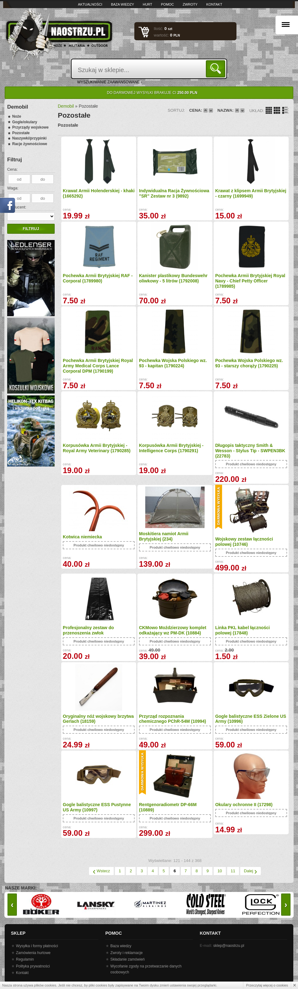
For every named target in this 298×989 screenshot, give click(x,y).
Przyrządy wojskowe (30, 127)
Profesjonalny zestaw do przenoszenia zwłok (88, 630)
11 (233, 871)
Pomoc (167, 4)
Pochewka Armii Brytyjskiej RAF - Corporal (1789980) (98, 278)
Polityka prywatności (33, 966)
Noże (16, 116)
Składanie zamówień (127, 959)
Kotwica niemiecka (82, 536)
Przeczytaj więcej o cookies (267, 985)
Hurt (147, 4)
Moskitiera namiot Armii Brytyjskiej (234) (163, 536)
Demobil (66, 106)
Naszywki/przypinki (29, 138)
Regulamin (25, 959)
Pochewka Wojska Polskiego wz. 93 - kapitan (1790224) (173, 363)
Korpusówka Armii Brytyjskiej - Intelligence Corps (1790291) (171, 448)
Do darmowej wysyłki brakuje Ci (152, 93)
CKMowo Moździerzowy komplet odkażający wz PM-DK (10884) (172, 630)
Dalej (250, 871)
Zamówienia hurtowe (33, 953)
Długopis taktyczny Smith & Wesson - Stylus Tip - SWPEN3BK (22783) (250, 450)
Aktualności (90, 4)
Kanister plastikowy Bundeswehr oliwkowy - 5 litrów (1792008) (173, 278)
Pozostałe (21, 133)
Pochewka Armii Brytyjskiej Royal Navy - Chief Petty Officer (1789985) (250, 281)
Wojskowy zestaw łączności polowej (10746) (244, 541)
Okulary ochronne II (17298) (244, 804)
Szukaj (216, 68)
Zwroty (190, 4)
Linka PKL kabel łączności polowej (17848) (242, 630)
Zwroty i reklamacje (126, 953)
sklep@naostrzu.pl (228, 945)
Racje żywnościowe (29, 144)
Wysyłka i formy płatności (37, 946)
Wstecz (101, 871)
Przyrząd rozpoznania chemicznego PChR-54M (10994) (172, 719)
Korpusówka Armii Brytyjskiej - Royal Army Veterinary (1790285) (97, 448)
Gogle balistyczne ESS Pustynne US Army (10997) (97, 807)
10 (219, 871)
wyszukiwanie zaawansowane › (109, 82)
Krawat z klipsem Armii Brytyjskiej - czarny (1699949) (250, 193)
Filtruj (31, 228)
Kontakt (214, 4)
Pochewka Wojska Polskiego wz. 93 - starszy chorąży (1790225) (249, 363)
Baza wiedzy (122, 4)
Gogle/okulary (24, 122)
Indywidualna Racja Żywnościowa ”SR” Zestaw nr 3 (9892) (174, 193)
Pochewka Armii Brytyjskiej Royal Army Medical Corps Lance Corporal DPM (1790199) (98, 366)
